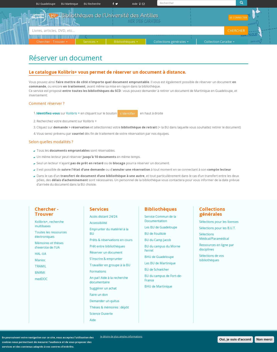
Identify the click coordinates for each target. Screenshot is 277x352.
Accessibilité (98, 223)
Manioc (40, 260)
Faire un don (99, 295)
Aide (135, 4)
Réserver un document (106, 252)
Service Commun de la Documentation (160, 218)
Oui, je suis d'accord (235, 341)
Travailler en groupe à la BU (110, 265)
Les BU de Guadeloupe (160, 227)
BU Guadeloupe (45, 4)
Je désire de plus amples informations (121, 338)
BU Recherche (92, 4)
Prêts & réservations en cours (111, 240)
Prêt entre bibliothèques (107, 246)
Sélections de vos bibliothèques (211, 258)
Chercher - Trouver (52, 41)
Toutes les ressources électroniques (51, 234)
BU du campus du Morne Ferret (162, 248)
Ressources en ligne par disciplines (216, 247)
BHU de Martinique (158, 286)
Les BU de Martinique (160, 263)
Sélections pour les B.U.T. (217, 228)
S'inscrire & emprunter (106, 259)
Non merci (264, 341)
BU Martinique (69, 4)
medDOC (41, 279)
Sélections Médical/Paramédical (214, 236)
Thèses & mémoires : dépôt (109, 307)
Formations (98, 271)
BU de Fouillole (155, 233)
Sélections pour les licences (219, 222)
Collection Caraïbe (219, 41)
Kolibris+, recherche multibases (49, 224)
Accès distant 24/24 (103, 216)
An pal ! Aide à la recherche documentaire (109, 280)
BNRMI (40, 272)
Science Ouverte (101, 314)
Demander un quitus (104, 301)
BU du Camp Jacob (157, 240)
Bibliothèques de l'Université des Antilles (110, 15)
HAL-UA (40, 254)
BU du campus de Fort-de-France (163, 278)
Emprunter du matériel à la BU (109, 231)
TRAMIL (40, 266)
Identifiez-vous (49, 113)
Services (90, 41)
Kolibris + (73, 113)
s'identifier (127, 113)
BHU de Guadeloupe (159, 257)
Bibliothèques (126, 41)
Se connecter (238, 17)
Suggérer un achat (103, 288)
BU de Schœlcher (156, 269)
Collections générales (171, 41)
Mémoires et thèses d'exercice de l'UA (49, 245)
